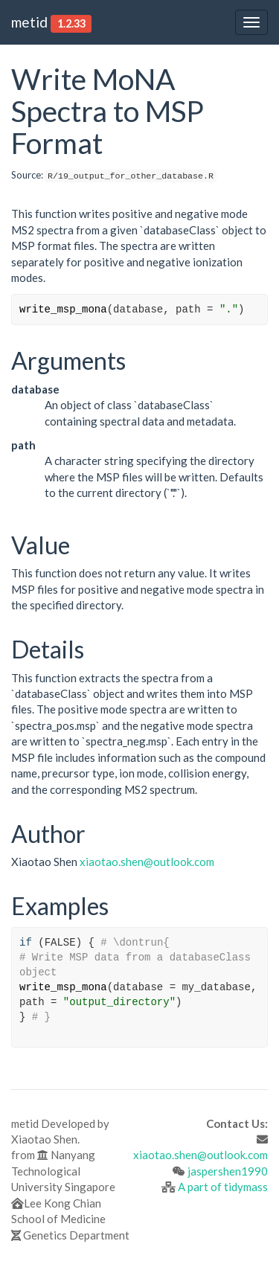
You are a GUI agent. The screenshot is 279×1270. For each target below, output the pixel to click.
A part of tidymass (223, 1186)
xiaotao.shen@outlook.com (147, 861)
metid (29, 22)
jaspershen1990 (227, 1171)
